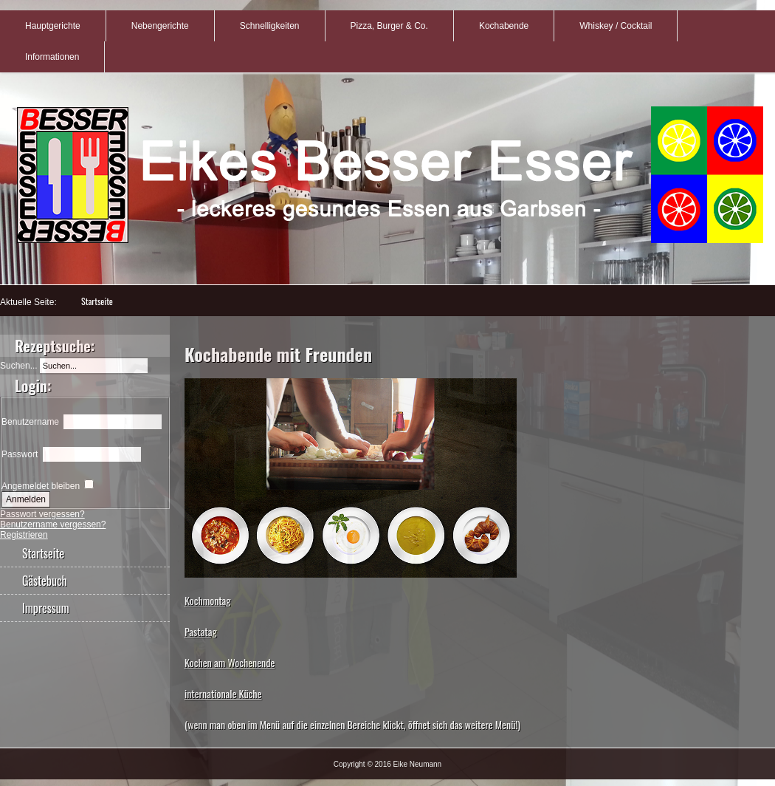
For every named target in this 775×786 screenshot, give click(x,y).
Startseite (97, 301)
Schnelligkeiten (270, 26)
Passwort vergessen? (42, 514)
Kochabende (503, 26)
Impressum (45, 608)
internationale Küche (223, 693)
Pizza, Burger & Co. (389, 26)
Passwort (19, 454)
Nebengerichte (160, 26)
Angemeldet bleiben (40, 486)
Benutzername (30, 422)
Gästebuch (44, 581)
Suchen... (19, 365)
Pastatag (201, 631)
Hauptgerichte (52, 26)
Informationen (52, 57)
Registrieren (24, 535)
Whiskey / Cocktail (615, 26)
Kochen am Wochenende (230, 662)
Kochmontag (208, 600)
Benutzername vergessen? (53, 524)
